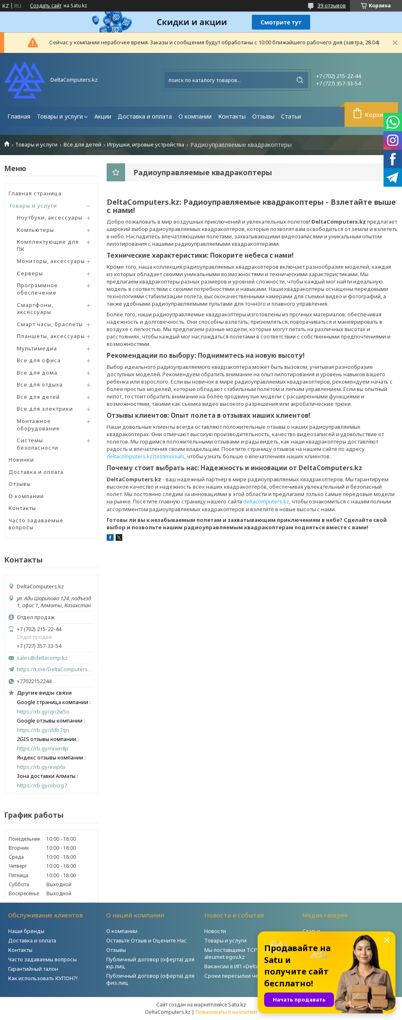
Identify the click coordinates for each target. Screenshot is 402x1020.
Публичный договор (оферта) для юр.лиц (150, 963)
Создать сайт (46, 6)
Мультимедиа (37, 348)
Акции (102, 116)
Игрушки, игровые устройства (145, 144)
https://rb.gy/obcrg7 (42, 785)
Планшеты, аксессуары (51, 336)
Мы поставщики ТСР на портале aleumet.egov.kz (245, 953)
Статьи (291, 116)
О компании (195, 116)
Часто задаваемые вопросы (36, 524)
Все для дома (37, 372)
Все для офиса (39, 360)
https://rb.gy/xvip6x (41, 767)
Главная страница (35, 193)
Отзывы (263, 116)
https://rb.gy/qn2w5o (43, 711)
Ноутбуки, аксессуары (49, 217)
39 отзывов (331, 5)
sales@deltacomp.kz (42, 657)
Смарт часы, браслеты (50, 324)
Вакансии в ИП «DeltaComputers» (246, 966)
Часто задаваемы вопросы (42, 959)
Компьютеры (35, 229)
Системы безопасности (37, 444)
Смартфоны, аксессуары (35, 308)
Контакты (232, 116)
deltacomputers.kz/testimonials (146, 456)
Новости (215, 931)
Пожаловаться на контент (226, 1012)
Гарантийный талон (33, 968)
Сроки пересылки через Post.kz (245, 975)
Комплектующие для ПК (48, 245)
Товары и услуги (60, 116)
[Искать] (300, 80)
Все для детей (82, 144)
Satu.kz (237, 1004)
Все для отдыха (40, 384)
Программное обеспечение (37, 288)
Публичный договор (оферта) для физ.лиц (150, 979)
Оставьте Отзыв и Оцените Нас (146, 940)
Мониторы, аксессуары (51, 261)
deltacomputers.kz (266, 501)
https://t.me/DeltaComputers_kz (55, 669)
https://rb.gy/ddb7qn (43, 730)
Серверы (30, 273)
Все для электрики (45, 408)
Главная (18, 116)
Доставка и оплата (145, 116)
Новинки (21, 459)
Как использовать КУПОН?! (43, 978)
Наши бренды (26, 931)
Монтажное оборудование (38, 424)
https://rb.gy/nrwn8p (43, 748)
